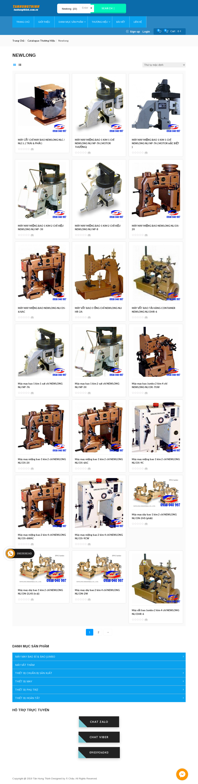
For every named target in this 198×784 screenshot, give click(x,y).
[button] (174, 31)
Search (108, 8)
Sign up (135, 31)
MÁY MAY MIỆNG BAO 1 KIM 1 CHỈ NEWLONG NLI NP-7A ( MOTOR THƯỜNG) (95, 142)
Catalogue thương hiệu (41, 40)
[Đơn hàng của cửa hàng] (164, 64)
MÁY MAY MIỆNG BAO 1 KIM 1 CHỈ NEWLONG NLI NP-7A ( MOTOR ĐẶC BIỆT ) (153, 142)
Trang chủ (18, 40)
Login (146, 31)
